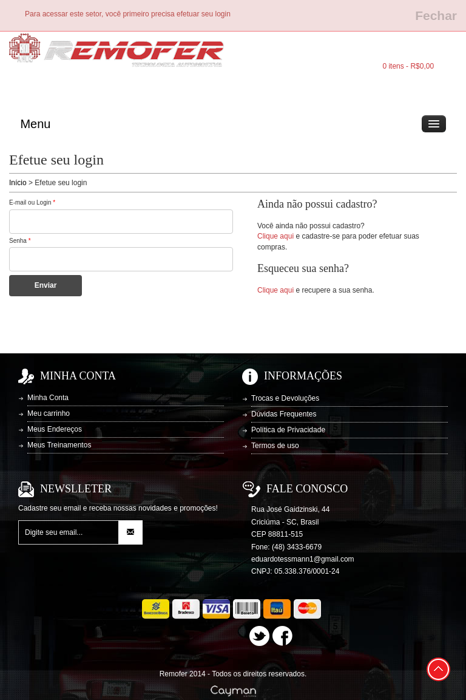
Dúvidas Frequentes (283, 414)
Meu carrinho (48, 413)
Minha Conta (48, 397)
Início (18, 182)
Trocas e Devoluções (285, 398)
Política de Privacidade (288, 430)
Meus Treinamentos (59, 445)
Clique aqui (275, 236)
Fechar (436, 15)
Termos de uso (275, 445)
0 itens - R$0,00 (408, 66)
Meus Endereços (54, 429)
